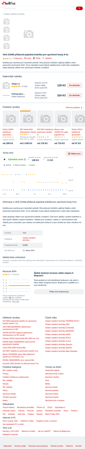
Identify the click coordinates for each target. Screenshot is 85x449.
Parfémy (74, 411)
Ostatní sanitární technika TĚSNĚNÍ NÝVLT (62, 321)
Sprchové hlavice (52, 397)
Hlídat (36, 58)
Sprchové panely (51, 390)
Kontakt (78, 446)
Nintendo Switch (9, 411)
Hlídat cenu (74, 154)
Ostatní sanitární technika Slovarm (58, 344)
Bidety (5, 400)
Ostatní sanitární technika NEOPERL (59, 331)
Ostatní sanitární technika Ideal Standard (61, 351)
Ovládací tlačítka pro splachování (16, 377)
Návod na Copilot (28, 431)
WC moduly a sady (10, 370)
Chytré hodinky (8, 407)
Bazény (40, 414)
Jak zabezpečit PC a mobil (13, 424)
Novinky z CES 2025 (11, 431)
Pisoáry (6, 374)
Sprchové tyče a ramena (54, 400)
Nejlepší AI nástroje (10, 434)
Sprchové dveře (51, 387)
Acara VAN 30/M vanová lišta (14, 348)
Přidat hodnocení (18, 97)
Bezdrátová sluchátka (25, 407)
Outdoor (31, 414)
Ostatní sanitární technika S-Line (58, 341)
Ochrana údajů (20, 446)
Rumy (66, 411)
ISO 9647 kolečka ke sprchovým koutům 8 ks (20, 351)
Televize (21, 411)
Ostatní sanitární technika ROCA (58, 338)
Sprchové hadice (51, 394)
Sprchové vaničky (52, 377)
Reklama (69, 446)
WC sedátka (7, 380)
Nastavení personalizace (38, 446)
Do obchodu (74, 85)
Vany (47, 380)
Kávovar (30, 411)
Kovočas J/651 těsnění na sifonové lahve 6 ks (21, 363)
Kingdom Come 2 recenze (46, 421)
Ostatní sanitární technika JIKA (57, 324)
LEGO (49, 407)
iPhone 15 (41, 407)
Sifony (5, 390)
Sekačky (11, 414)
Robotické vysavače (53, 411)
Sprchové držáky (9, 394)
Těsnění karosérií (9, 397)
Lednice (39, 411)
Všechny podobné (74, 107)
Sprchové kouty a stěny (54, 374)
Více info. (15, 302)
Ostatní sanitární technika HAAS (58, 334)
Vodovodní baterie (52, 370)
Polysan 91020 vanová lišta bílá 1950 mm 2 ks (21, 338)
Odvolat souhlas (57, 446)
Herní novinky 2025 (10, 421)
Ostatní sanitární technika (14, 14)
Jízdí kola (21, 414)
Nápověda (7, 446)
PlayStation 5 (60, 407)
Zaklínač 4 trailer (27, 421)
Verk (24, 233)
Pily (4, 414)
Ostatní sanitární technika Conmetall (59, 328)
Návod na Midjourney (62, 431)
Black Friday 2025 (52, 414)
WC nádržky (7, 387)
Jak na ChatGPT (44, 431)
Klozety (5, 384)
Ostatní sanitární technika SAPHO (58, 348)
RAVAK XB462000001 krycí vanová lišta (18, 360)
